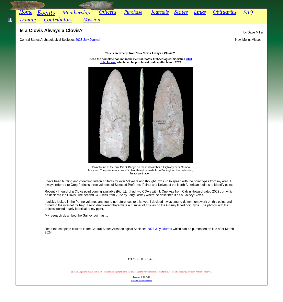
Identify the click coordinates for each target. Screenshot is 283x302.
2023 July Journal (87, 39)
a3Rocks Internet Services (141, 281)
